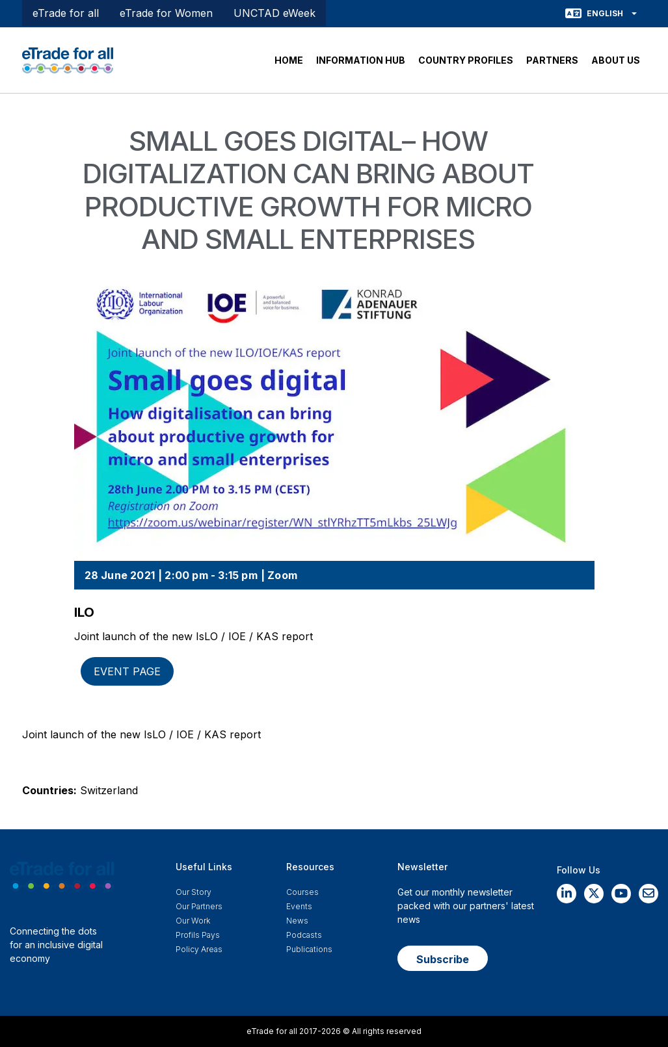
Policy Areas (199, 949)
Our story (193, 892)
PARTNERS (552, 60)
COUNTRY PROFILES (465, 60)
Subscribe (442, 959)
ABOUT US (615, 60)
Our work (193, 920)
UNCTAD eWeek (274, 12)
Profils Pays (198, 935)
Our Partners (199, 906)
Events (299, 906)
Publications (309, 949)
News (297, 920)
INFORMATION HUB (360, 60)
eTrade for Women (166, 12)
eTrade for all (66, 12)
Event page (127, 671)
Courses (302, 892)
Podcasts (304, 935)
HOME (288, 60)
